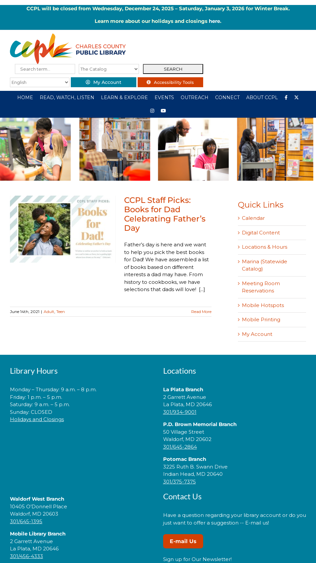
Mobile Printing (261, 319)
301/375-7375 (179, 481)
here (214, 21)
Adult (49, 311)
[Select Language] (39, 82)
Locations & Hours (264, 247)
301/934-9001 (180, 412)
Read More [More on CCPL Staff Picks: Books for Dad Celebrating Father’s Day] (201, 311)
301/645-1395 (26, 521)
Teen (60, 311)
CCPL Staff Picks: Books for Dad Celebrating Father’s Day (164, 214)
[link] (81, 440)
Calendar (253, 218)
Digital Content (261, 232)
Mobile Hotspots (263, 305)
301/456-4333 (26, 556)
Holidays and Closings (37, 419)
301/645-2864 (180, 447)
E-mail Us (183, 541)
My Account (257, 334)
